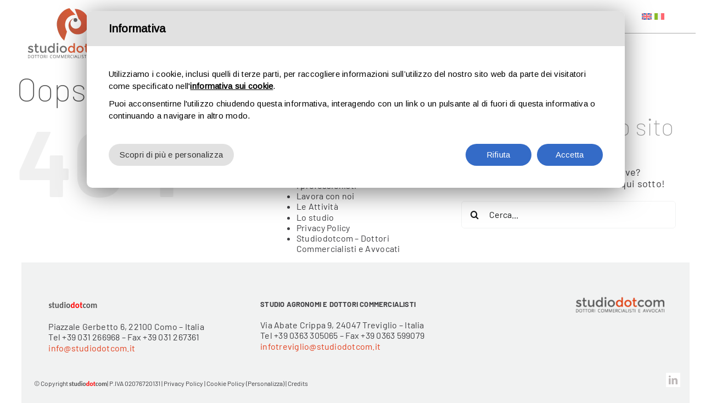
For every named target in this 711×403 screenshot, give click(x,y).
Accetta (570, 153)
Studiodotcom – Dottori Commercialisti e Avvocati (348, 243)
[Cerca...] (568, 214)
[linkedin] (673, 380)
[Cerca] (475, 214)
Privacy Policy (323, 227)
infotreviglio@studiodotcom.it (320, 346)
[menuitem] (647, 16)
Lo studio (315, 217)
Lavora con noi (325, 196)
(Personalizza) (265, 383)
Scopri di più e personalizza (171, 153)
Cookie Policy (225, 383)
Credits (298, 383)
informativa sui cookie (231, 84)
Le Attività (317, 206)
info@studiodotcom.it (91, 348)
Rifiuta (498, 153)
